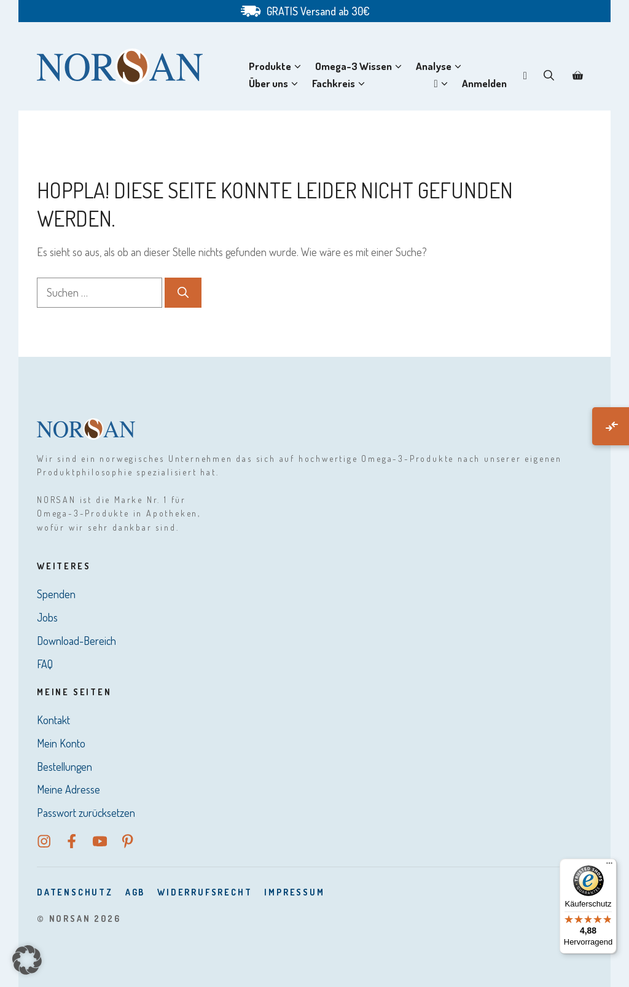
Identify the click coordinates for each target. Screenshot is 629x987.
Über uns (276, 83)
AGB (135, 892)
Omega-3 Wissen (361, 66)
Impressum (294, 892)
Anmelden (484, 83)
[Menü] (609, 866)
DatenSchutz (75, 892)
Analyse (441, 66)
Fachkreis (341, 83)
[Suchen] (183, 293)
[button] (548, 75)
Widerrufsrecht (204, 892)
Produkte (277, 66)
